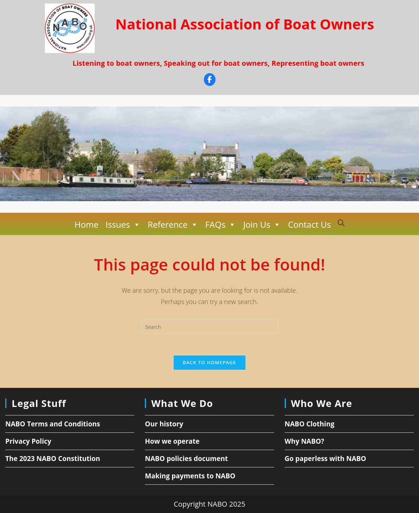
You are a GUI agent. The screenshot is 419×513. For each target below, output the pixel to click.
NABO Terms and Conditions (52, 424)
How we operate (172, 441)
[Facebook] (210, 80)
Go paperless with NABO (325, 458)
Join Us (262, 224)
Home (87, 224)
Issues (122, 224)
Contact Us (309, 224)
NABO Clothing (310, 424)
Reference (173, 224)
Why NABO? (304, 441)
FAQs (220, 224)
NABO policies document (186, 458)
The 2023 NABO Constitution (52, 458)
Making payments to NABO (190, 475)
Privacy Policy (28, 441)
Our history (164, 424)
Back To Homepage (209, 362)
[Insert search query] (209, 327)
